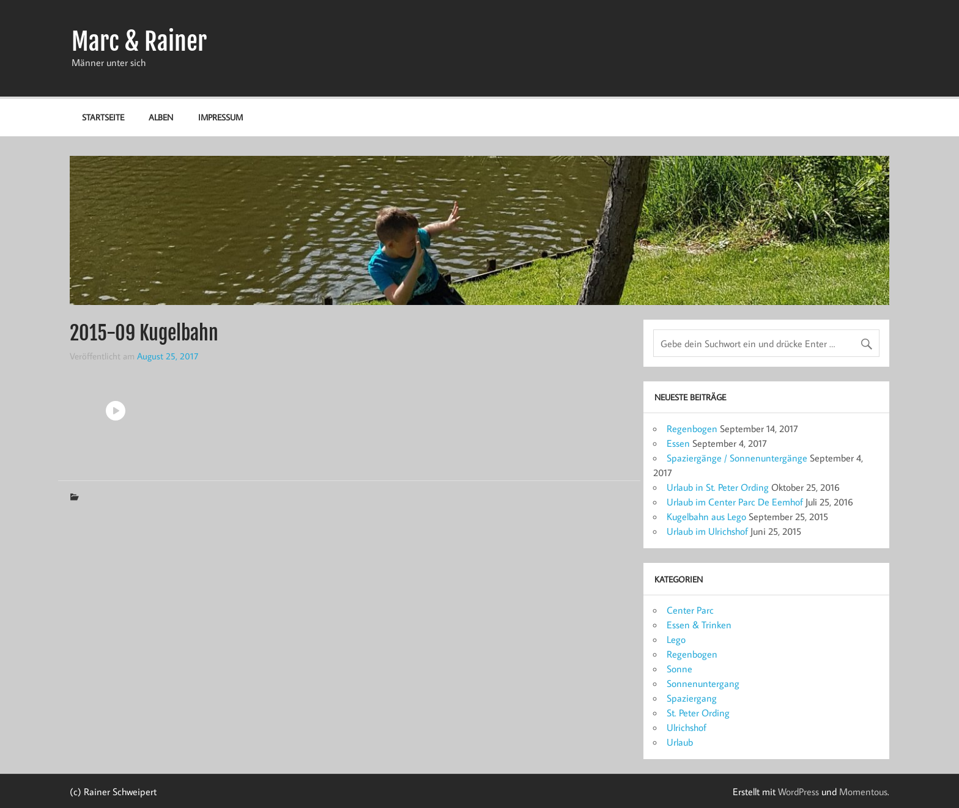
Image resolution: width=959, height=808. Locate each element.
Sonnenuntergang (703, 683)
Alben (161, 117)
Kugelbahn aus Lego (706, 516)
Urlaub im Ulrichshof (707, 531)
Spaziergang (692, 698)
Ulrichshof (686, 727)
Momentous (863, 791)
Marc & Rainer (139, 41)
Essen (678, 443)
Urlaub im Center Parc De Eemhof (735, 502)
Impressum (220, 117)
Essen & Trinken (699, 625)
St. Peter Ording (698, 713)
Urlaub (680, 742)
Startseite (103, 117)
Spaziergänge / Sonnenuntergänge (737, 458)
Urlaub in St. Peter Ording (718, 487)
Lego (676, 639)
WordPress (798, 791)
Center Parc (690, 610)
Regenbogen (692, 428)
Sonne (679, 669)
